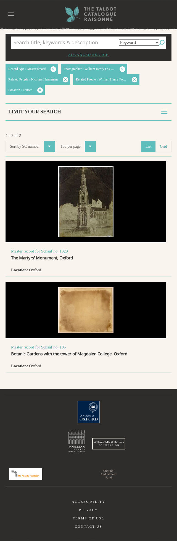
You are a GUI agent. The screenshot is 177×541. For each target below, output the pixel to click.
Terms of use (88, 518)
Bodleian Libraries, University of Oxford (76, 441)
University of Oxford (89, 412)
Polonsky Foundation (25, 474)
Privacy (88, 510)
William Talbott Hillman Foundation (108, 443)
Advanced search (88, 55)
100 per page (78, 146)
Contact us (88, 527)
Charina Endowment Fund (108, 474)
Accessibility (88, 502)
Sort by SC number (32, 146)
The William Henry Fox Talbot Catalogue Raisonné (88, 14)
